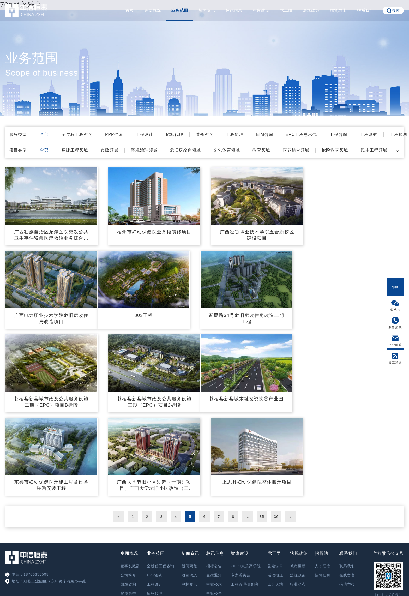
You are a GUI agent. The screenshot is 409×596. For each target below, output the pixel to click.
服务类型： (20, 134)
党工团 (286, 10)
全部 (45, 134)
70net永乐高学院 (246, 482)
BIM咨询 (267, 134)
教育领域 (264, 150)
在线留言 (347, 491)
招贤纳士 (338, 10)
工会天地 (275, 500)
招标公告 (214, 482)
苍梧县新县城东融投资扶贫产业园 (51, 397)
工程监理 (237, 134)
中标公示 (214, 500)
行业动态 (298, 500)
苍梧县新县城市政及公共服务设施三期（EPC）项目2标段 (358, 317)
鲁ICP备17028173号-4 (231, 579)
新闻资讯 (207, 10)
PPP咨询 (115, 134)
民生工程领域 (377, 150)
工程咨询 (342, 134)
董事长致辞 (130, 482)
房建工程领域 (76, 150)
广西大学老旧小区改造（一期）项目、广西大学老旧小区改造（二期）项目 (255, 401)
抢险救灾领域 (338, 150)
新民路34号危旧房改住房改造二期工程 (153, 317)
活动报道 (275, 491)
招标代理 (176, 134)
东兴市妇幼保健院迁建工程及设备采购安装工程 (153, 401)
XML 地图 (204, 591)
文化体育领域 (229, 150)
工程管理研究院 (244, 500)
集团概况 (152, 10)
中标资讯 (189, 500)
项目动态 (189, 491)
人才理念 (322, 482)
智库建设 (261, 10)
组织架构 (128, 500)
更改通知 (214, 491)
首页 (129, 10)
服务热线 (395, 327)
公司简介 (128, 491)
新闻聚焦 (189, 482)
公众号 (395, 309)
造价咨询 (207, 134)
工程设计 (146, 134)
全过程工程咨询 (78, 134)
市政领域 (111, 150)
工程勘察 (373, 134)
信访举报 (347, 500)
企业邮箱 (395, 345)
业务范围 (179, 10)
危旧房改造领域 (187, 150)
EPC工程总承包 (305, 134)
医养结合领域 (299, 150)
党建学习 (275, 482)
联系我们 (365, 10)
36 (276, 432)
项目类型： (20, 150)
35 (262, 432)
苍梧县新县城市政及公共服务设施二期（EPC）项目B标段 (255, 317)
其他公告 (214, 518)
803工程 (51, 314)
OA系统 (388, 524)
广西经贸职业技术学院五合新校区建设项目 (255, 234)
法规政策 (311, 10)
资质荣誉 (128, 509)
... (248, 432)
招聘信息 (322, 491)
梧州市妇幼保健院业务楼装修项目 (153, 231)
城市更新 (298, 482)
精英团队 (128, 518)
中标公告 (214, 509)
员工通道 (395, 362)
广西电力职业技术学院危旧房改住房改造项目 (358, 234)
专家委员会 (240, 491)
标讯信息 (234, 10)
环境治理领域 (146, 150)
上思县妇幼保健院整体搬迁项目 (358, 397)
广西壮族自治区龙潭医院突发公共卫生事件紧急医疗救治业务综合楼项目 (51, 235)
